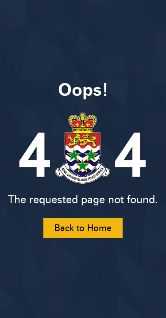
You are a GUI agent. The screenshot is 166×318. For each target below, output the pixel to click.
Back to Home (83, 228)
